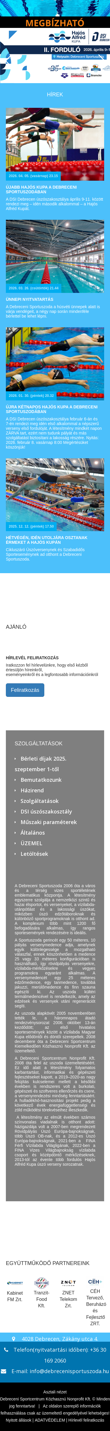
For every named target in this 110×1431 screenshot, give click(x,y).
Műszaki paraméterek (49, 822)
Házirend (32, 790)
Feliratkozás (25, 690)
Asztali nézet (55, 1392)
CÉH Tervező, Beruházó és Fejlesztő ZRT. (96, 1301)
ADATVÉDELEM (50, 1420)
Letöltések (34, 853)
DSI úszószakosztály (46, 811)
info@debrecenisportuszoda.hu (69, 1371)
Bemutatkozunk (41, 779)
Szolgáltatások (40, 800)
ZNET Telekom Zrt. (68, 1292)
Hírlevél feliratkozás (86, 1420)
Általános (33, 832)
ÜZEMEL (31, 843)
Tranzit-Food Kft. (41, 1292)
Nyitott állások (18, 1420)
